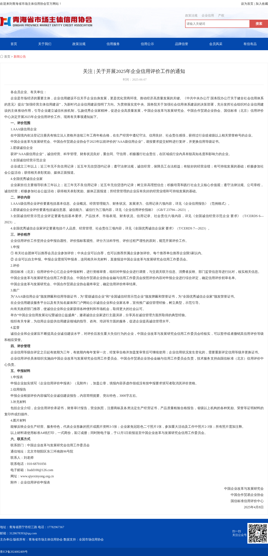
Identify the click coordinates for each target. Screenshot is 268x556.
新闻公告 (20, 56)
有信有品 (250, 44)
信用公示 (147, 44)
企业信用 (208, 15)
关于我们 (44, 44)
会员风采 (215, 44)
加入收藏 (262, 3)
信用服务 (113, 44)
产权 (221, 15)
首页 (14, 44)
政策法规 (191, 15)
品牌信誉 (181, 44)
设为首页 (247, 3)
